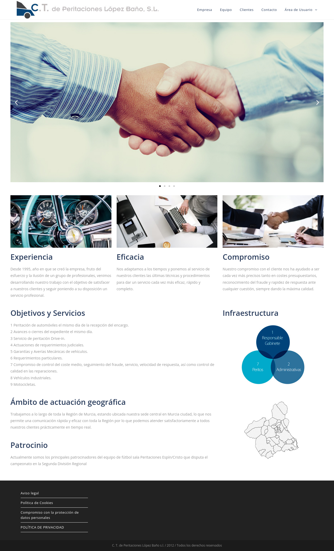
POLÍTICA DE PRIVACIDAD (42, 527)
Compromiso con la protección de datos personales (50, 515)
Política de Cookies (37, 502)
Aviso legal (30, 493)
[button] (160, 186)
